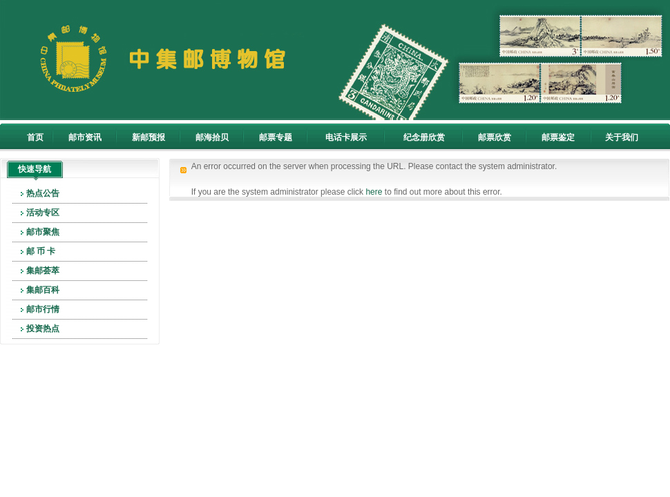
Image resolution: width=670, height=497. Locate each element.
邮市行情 (42, 309)
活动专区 (42, 212)
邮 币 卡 (41, 251)
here (373, 192)
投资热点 (42, 328)
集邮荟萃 (42, 270)
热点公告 (42, 193)
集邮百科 (42, 290)
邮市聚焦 (42, 232)
